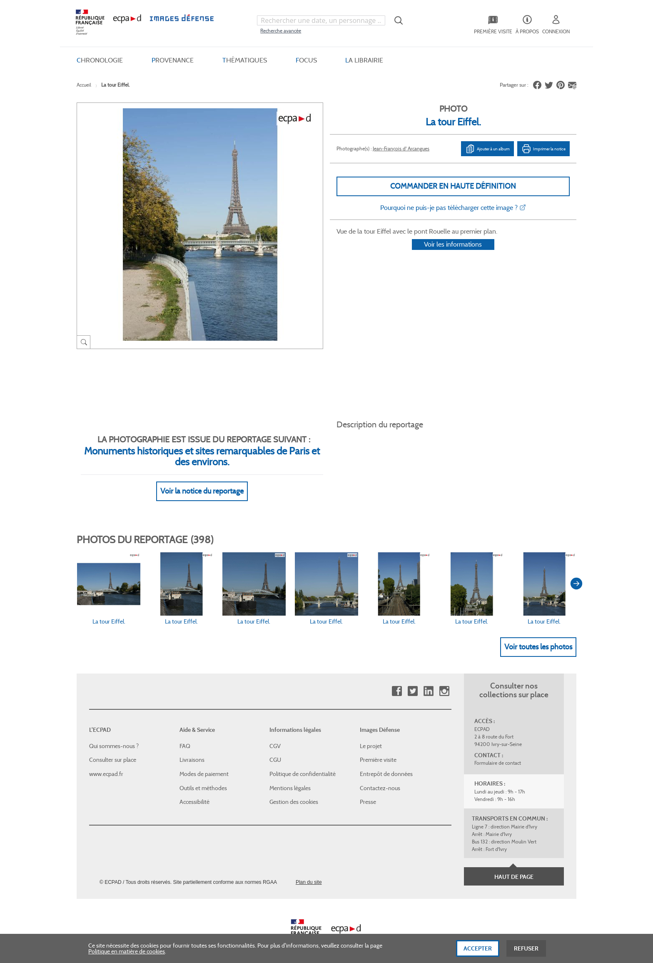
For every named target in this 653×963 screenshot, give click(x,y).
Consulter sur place (112, 750)
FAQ (184, 736)
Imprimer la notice (543, 149)
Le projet (371, 736)
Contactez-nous (380, 778)
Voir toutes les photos (538, 636)
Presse (368, 792)
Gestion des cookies (293, 792)
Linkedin (428, 681)
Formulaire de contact (497, 753)
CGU (275, 750)
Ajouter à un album (487, 149)
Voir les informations (453, 255)
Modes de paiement (204, 764)
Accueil (84, 85)
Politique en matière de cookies (126, 954)
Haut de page (513, 867)
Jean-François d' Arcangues (401, 148)
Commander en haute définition (453, 186)
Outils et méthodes (203, 778)
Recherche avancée (280, 30)
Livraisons (191, 750)
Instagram (444, 681)
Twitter (412, 681)
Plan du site (309, 872)
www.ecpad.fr (106, 764)
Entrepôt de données (386, 764)
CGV (275, 736)
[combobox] (321, 20)
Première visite (378, 750)
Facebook (396, 681)
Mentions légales (290, 778)
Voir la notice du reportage (202, 481)
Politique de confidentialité (302, 764)
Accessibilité (194, 792)
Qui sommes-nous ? (114, 736)
